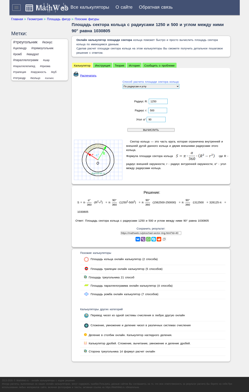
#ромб (17, 54)
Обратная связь (156, 7)
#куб (53, 72)
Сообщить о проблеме (159, 65)
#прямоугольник (42, 48)
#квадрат (32, 54)
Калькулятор (82, 65)
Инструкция (102, 65)
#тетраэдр (19, 78)
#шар (46, 60)
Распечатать (85, 75)
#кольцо (35, 78)
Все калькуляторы (90, 7)
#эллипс (49, 78)
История (134, 65)
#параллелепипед (24, 66)
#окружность (38, 72)
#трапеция (19, 72)
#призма (45, 66)
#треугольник (25, 42)
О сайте (124, 7)
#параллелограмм (25, 60)
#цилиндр (20, 48)
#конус (47, 42)
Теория (119, 65)
